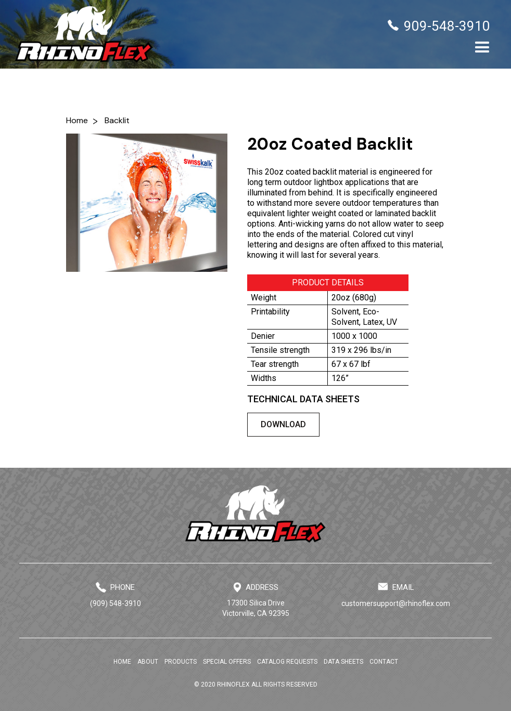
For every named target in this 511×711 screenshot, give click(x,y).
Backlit (117, 120)
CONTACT (383, 661)
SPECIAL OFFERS (227, 661)
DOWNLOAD (283, 424)
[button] (482, 47)
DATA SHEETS (343, 661)
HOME (122, 661)
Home (77, 120)
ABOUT (147, 661)
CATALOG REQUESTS (287, 661)
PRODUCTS (180, 661)
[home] (84, 34)
